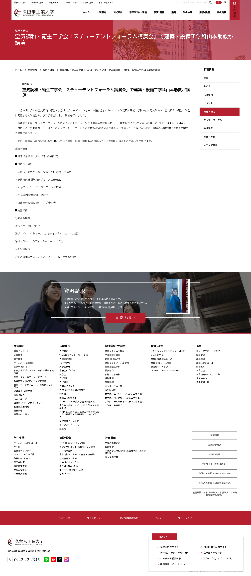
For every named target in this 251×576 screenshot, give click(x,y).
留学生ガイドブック (69, 421)
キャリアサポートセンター (209, 351)
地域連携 (208, 128)
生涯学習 (109, 447)
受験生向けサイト (68, 398)
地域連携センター (68, 458)
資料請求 (63, 394)
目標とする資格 (112, 374)
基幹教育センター (22, 451)
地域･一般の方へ (106, 2)
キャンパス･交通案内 (24, 363)
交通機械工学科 (112, 355)
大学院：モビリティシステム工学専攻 (123, 402)
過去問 (62, 429)
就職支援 (200, 355)
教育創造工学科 (112, 367)
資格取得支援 (20, 466)
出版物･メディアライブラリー (28, 403)
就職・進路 (209, 137)
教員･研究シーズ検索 (161, 363)
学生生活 (187, 12)
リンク (158, 518)
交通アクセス (214, 445)
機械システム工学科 (115, 351)
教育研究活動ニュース (161, 359)
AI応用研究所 (157, 355)
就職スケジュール (205, 363)
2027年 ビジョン (22, 367)
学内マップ (64, 474)
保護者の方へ (55, 2)
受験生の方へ (20, 2)
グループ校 (65, 518)
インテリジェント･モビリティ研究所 (77, 447)
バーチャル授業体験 (170, 558)
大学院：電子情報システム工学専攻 (122, 398)
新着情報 (32, 70)
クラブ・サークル (213, 120)
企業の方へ (88, 2)
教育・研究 (21, 30)
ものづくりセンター (69, 462)
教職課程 (109, 382)
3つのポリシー (66, 363)
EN (225, 2)
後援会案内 (19, 395)
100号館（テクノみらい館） (72, 443)
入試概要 (63, 351)
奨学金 (62, 374)
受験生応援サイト (169, 547)
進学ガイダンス (67, 386)
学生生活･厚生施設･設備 (71, 470)
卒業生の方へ (72, 2)
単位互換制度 (20, 470)
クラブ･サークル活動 (24, 454)
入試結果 (63, 382)
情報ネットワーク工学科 (117, 363)
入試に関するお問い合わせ (72, 390)
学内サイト (215, 464)
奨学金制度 (19, 462)
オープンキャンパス (69, 425)
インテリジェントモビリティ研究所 (168, 351)
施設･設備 (204, 12)
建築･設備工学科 (113, 359)
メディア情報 (211, 145)
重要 (206, 78)
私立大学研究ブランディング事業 (30, 381)
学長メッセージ (21, 351)
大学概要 (18, 355)
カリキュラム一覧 (113, 386)
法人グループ (20, 399)
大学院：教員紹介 (113, 405)
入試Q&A (63, 378)
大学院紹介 (110, 390)
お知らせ (208, 86)
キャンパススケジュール (26, 443)
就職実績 (109, 378)
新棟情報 (18, 411)
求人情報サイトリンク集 (208, 374)
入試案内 (117, 12)
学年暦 (17, 447)
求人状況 (200, 370)
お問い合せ (214, 454)
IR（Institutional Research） (166, 370)
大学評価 (18, 359)
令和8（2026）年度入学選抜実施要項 (77, 402)
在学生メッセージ (213, 553)
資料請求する (123, 317)
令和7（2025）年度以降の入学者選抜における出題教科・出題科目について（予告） (79, 414)
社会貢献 (221, 12)
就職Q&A (200, 367)
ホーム (86, 12)
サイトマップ (185, 518)
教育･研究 (159, 12)
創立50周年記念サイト (215, 547)
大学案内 (101, 12)
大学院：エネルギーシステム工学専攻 (123, 394)
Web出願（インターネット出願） (75, 355)
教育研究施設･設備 (68, 466)
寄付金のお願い (21, 414)
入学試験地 (64, 367)
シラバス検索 (215, 473)
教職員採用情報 (21, 407)
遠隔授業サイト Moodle (215, 494)
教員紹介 (109, 370)
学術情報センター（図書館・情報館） (77, 454)
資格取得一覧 (202, 382)
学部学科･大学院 (138, 12)
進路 (173, 12)
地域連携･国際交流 (23, 391)
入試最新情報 (65, 359)
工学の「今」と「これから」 (219, 558)
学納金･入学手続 (67, 370)
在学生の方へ (37, 2)
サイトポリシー (95, 518)
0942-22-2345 (27, 559)
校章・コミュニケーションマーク (30, 377)
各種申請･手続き (22, 458)
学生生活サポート (22, 474)
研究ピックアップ (159, 367)
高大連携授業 (111, 457)
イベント (208, 103)
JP (219, 2)
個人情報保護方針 (129, 518)
